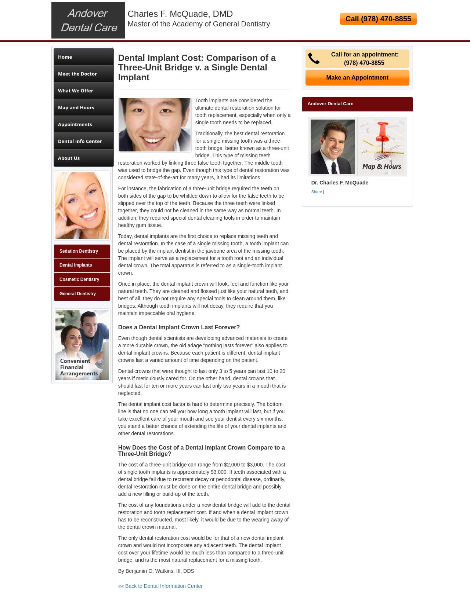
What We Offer (75, 90)
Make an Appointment (357, 77)
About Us (69, 158)
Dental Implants (75, 265)
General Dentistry (77, 293)
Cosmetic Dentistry (79, 279)
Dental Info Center (80, 141)
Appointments (75, 124)
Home (65, 57)
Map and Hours (76, 107)
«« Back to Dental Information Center (160, 586)
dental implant (257, 512)
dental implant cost (150, 404)
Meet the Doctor (77, 73)
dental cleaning (205, 218)
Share (316, 192)
